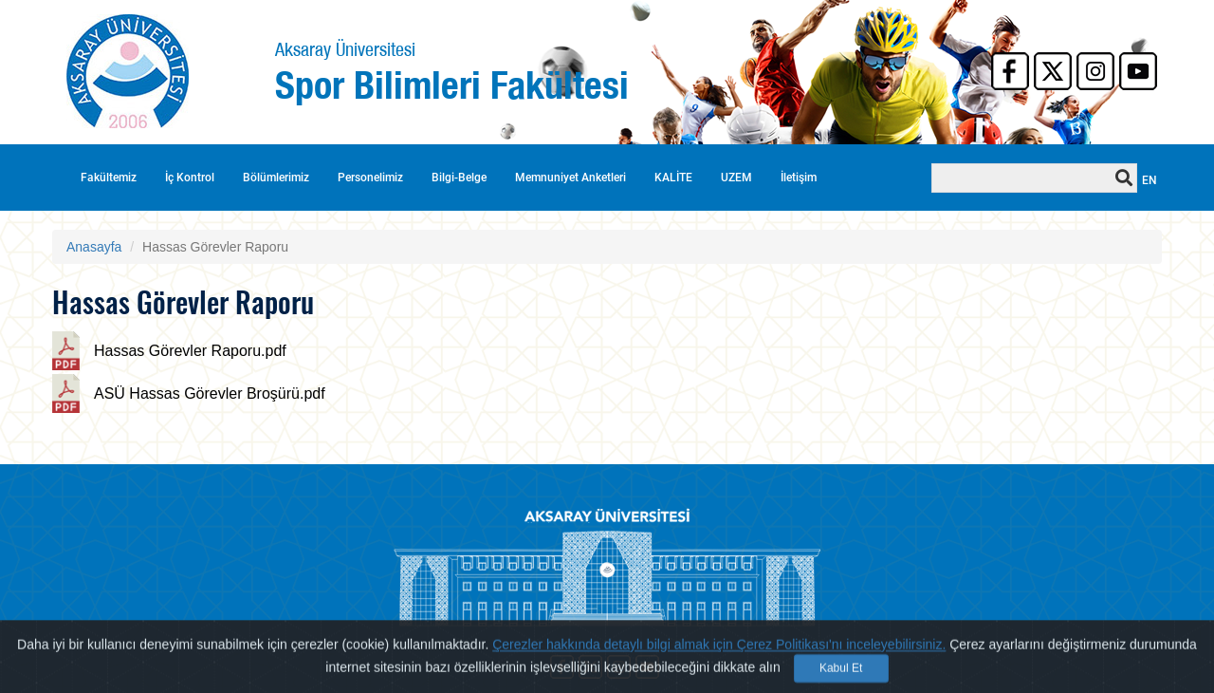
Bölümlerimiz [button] (276, 177)
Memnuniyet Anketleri (570, 177)
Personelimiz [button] (370, 177)
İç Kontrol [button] (189, 177)
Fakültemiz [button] (109, 177)
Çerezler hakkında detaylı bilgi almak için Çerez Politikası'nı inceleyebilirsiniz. (719, 658)
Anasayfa (93, 246)
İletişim (799, 177)
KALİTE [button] (673, 177)
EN (1149, 180)
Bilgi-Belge (459, 177)
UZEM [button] (736, 177)
